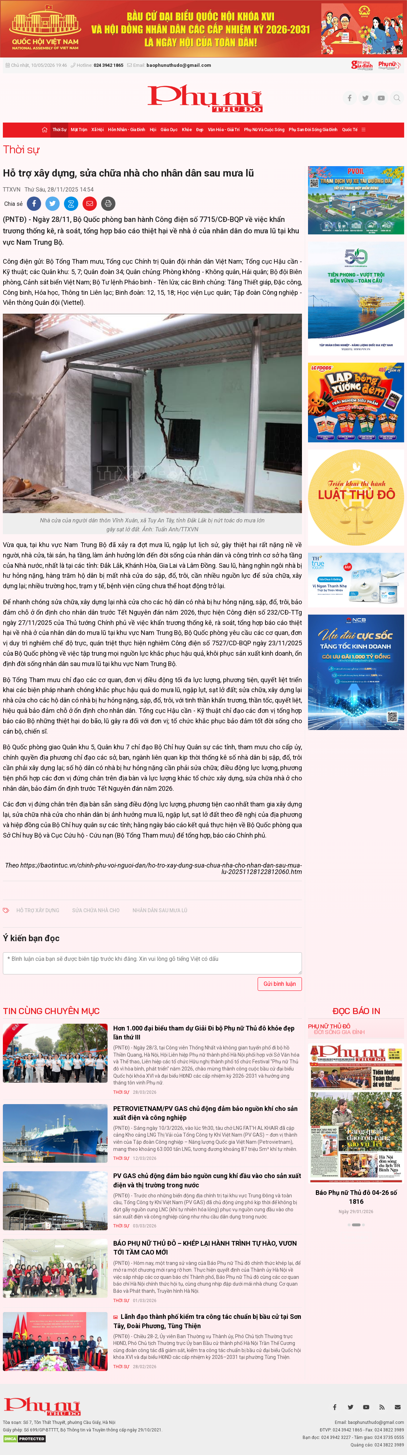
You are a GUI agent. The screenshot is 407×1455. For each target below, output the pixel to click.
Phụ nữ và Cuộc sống (264, 129)
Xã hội (97, 129)
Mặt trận (79, 129)
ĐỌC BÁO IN (356, 1011)
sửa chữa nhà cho (96, 910)
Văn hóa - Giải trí (223, 129)
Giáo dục (168, 129)
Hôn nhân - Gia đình (126, 129)
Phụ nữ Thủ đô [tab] (329, 1026)
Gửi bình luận (280, 983)
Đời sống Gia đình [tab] (339, 1032)
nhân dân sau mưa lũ (160, 910)
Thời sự (59, 129)
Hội (153, 129)
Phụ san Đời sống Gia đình (313, 129)
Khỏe (187, 129)
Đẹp (199, 129)
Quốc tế (349, 129)
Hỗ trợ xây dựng (37, 910)
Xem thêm (356, 1237)
